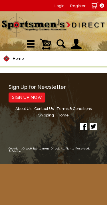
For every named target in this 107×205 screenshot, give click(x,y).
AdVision (15, 151)
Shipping (46, 115)
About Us (23, 108)
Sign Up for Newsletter (37, 87)
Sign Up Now (27, 97)
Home (18, 58)
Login (59, 6)
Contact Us (44, 108)
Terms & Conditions (74, 108)
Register (78, 6)
